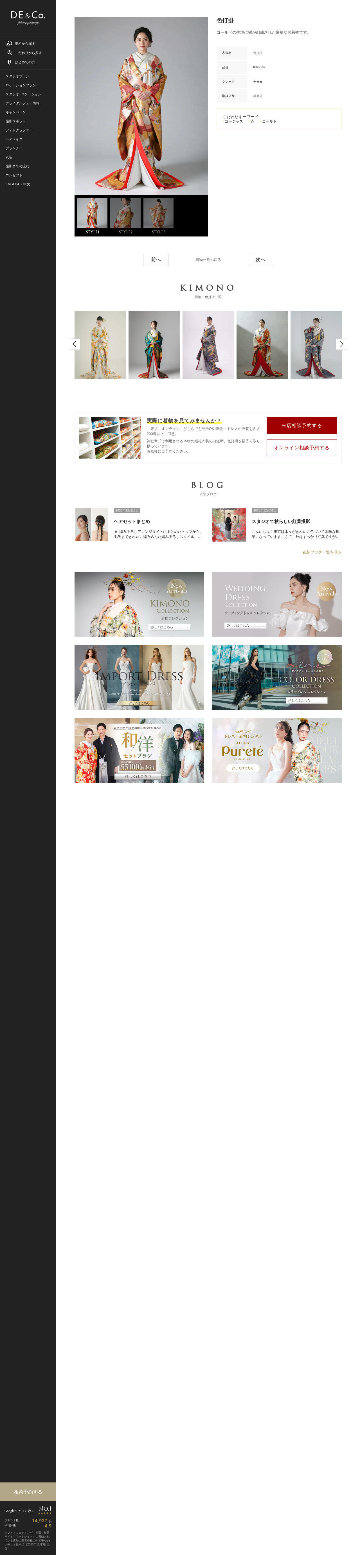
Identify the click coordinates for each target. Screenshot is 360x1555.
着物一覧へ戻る (208, 258)
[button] (74, 342)
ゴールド (269, 121)
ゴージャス (234, 121)
